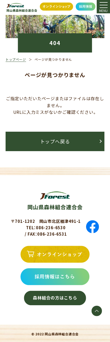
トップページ (16, 59)
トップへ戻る (55, 141)
